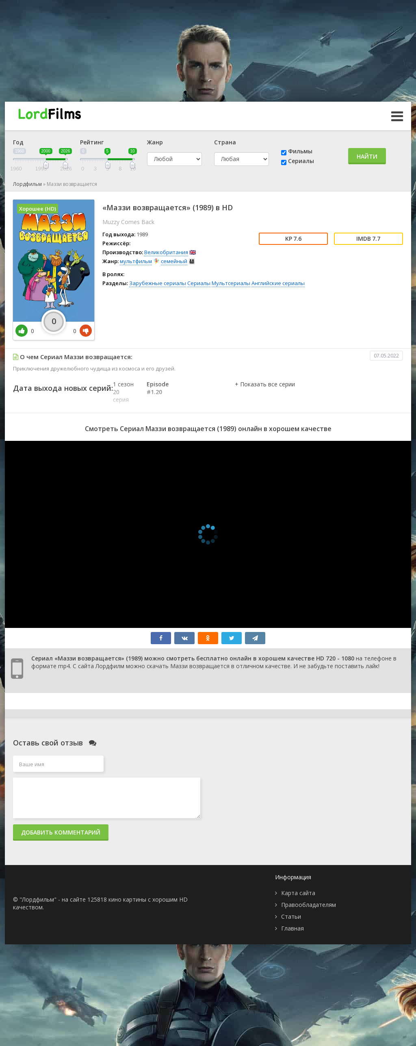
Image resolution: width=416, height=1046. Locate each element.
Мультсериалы (231, 283)
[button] (265, 392)
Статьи (291, 916)
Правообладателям (308, 905)
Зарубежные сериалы (157, 283)
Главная (292, 928)
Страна (225, 142)
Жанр (155, 142)
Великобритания (166, 252)
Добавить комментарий (60, 832)
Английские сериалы (278, 283)
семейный (174, 261)
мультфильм (136, 261)
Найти (367, 156)
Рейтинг (92, 142)
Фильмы (300, 151)
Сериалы (301, 161)
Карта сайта (298, 893)
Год (18, 142)
